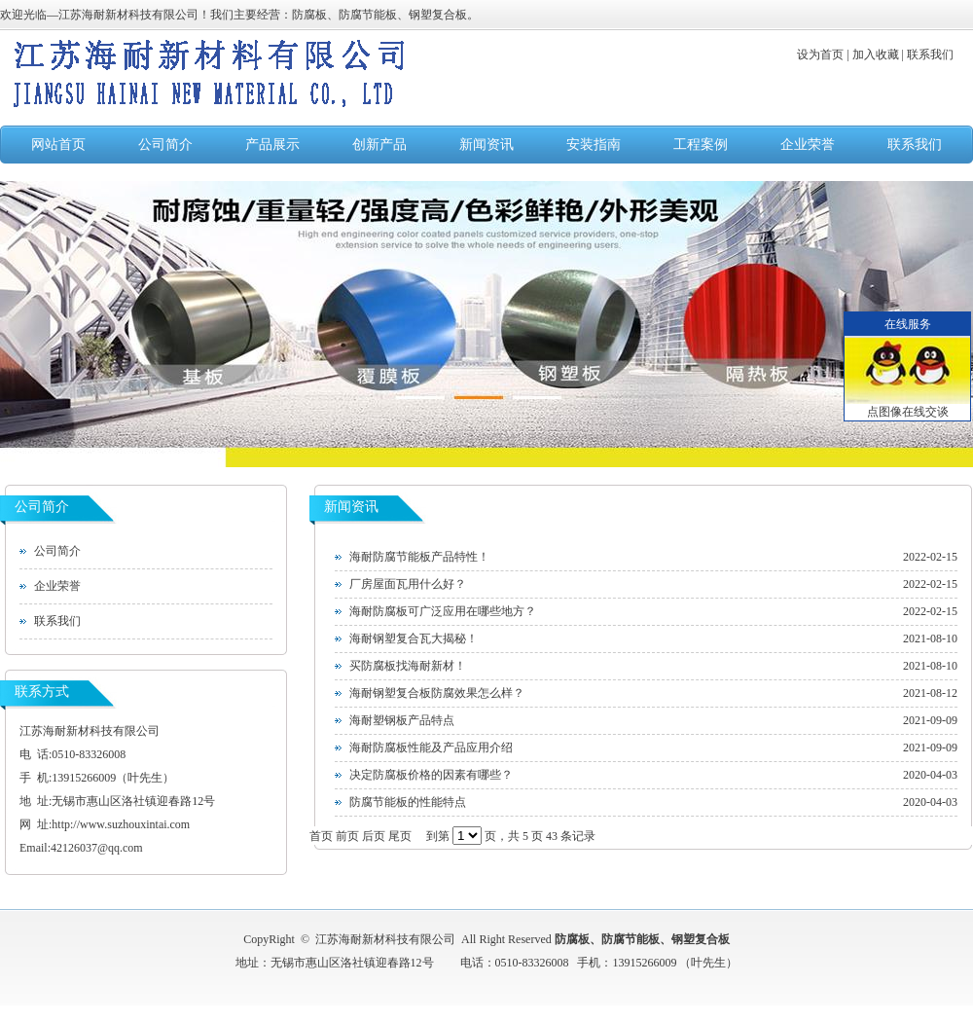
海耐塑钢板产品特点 (401, 720)
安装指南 (593, 144)
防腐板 (572, 939)
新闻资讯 (486, 144)
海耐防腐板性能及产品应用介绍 (431, 747)
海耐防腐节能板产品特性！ (419, 557)
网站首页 (58, 144)
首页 (321, 836)
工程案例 (700, 144)
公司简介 (165, 144)
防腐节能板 (630, 939)
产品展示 (272, 144)
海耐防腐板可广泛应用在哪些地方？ (442, 611)
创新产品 (379, 144)
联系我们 (914, 144)
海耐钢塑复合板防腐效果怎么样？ (436, 693)
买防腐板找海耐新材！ (407, 666)
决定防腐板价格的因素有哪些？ (431, 775)
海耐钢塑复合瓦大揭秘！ (413, 638)
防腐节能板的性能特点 (407, 802)
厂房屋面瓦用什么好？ (407, 584)
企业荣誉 (807, 144)
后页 (373, 836)
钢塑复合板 (700, 939)
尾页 (400, 836)
